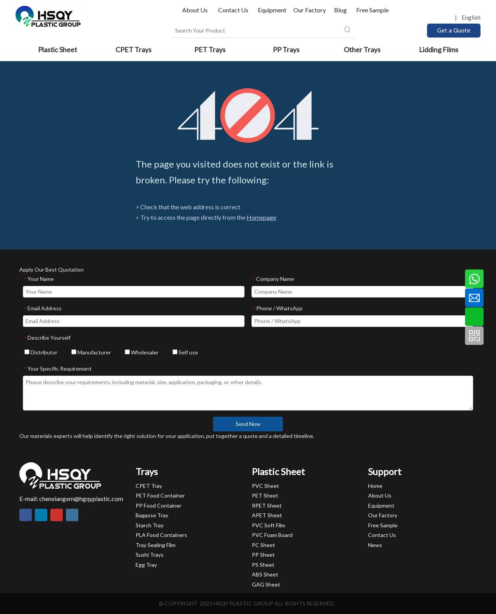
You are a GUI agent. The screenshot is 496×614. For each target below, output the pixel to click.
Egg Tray (146, 564)
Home (375, 485)
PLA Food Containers (161, 535)
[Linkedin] (41, 515)
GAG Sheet (266, 584)
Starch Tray (150, 525)
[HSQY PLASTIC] (60, 475)
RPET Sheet (267, 505)
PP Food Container (158, 505)
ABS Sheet (265, 574)
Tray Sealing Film (156, 545)
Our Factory (309, 10)
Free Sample (372, 10)
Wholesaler (141, 352)
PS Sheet (263, 564)
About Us (195, 10)
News (375, 545)
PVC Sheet (265, 485)
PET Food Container (160, 495)
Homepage (261, 217)
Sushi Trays (150, 554)
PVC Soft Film (268, 525)
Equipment (272, 10)
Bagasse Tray (152, 515)
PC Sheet (263, 545)
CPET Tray (149, 485)
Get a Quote (453, 30)
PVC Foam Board (272, 535)
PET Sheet (265, 495)
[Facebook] (25, 515)
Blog (340, 10)
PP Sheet (263, 554)
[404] (248, 115)
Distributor (40, 352)
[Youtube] (56, 515)
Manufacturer (91, 352)
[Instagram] (72, 515)
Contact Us (233, 10)
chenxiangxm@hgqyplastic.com (81, 498)
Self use (185, 352)
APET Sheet (267, 515)
